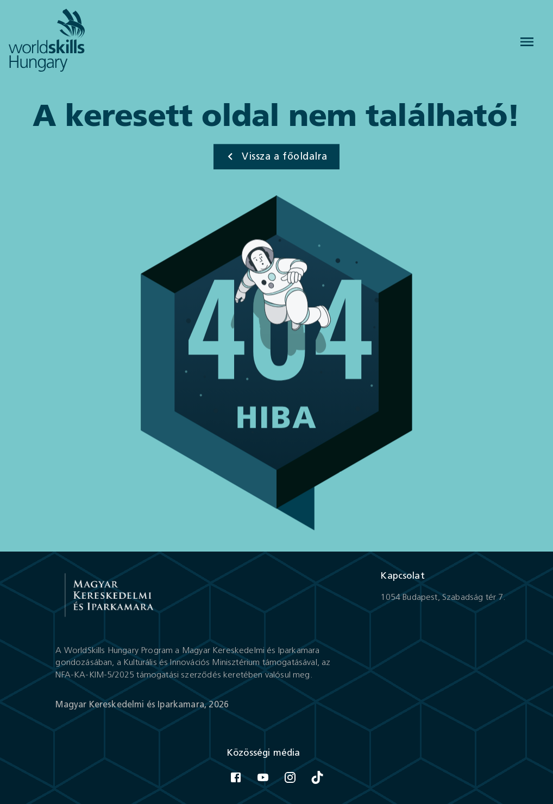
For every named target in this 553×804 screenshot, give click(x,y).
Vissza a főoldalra (275, 157)
